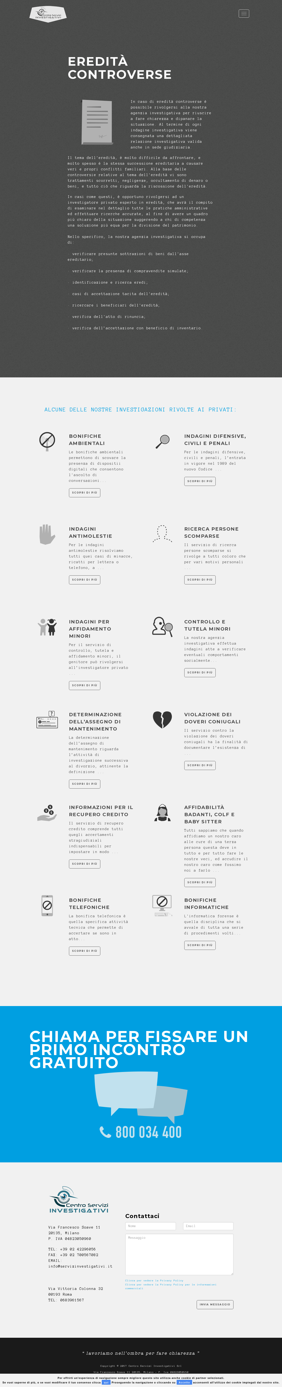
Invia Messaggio (215, 1304)
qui (106, 1382)
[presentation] (161, 1304)
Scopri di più (84, 492)
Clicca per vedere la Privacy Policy (154, 1280)
